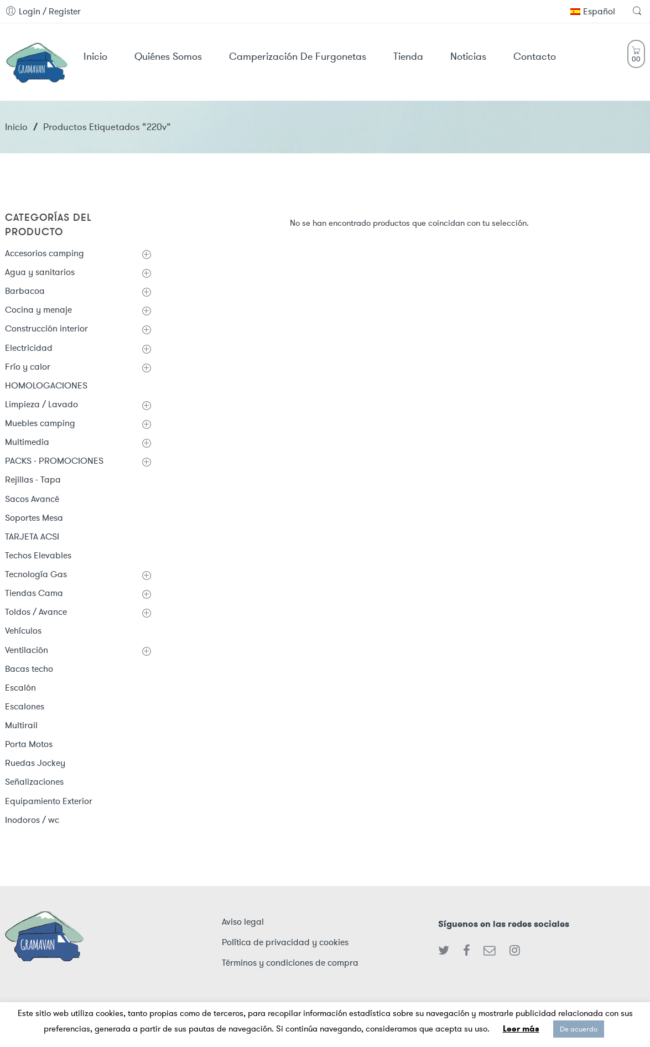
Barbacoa (25, 291)
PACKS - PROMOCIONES (54, 460)
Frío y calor (27, 366)
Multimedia (27, 442)
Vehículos (23, 630)
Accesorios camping (44, 253)
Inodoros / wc (32, 820)
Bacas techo (29, 669)
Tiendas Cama (34, 593)
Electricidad (29, 348)
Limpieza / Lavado (41, 404)
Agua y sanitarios (40, 272)
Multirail (21, 725)
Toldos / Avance (36, 612)
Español (592, 11)
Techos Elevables (38, 555)
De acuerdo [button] (578, 1029)
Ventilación (26, 650)
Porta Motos (29, 744)
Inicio (16, 126)
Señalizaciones (34, 781)
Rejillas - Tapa (33, 479)
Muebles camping (40, 423)
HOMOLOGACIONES (46, 385)
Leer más (521, 1029)
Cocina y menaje (38, 309)
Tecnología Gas (36, 574)
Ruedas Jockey (35, 763)
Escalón (20, 687)
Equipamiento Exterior (48, 801)
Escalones (24, 706)
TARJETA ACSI (32, 536)
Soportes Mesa (34, 517)
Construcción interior (46, 328)
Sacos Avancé (32, 499)
